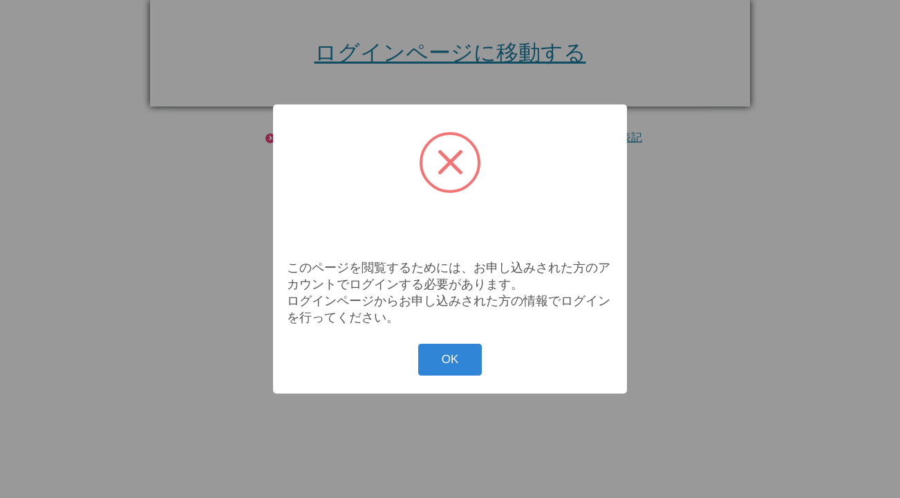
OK (450, 359)
